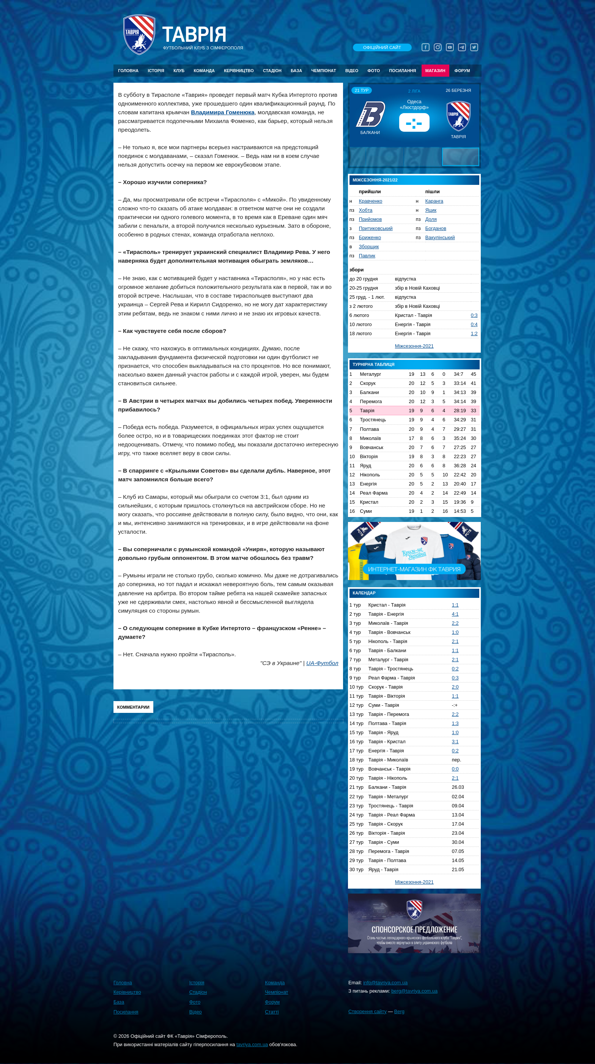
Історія (156, 70)
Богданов (435, 228)
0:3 (474, 315)
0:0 (455, 769)
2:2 (455, 623)
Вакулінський (440, 237)
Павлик (367, 256)
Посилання (402, 70)
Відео (351, 70)
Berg (399, 1011)
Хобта (366, 210)
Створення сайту (367, 1011)
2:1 (455, 641)
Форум (462, 70)
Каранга (434, 201)
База (296, 70)
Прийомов (370, 219)
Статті (272, 1012)
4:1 (455, 614)
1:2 (474, 333)
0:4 (474, 324)
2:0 (455, 687)
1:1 (455, 605)
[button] (356, 115)
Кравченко (370, 201)
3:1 (455, 741)
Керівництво (238, 70)
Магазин (435, 70)
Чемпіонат (323, 70)
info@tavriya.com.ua (385, 982)
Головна (128, 70)
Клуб (178, 70)
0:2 (455, 669)
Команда (204, 70)
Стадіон (272, 70)
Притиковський (376, 228)
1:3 (455, 723)
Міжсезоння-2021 (414, 346)
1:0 (455, 632)
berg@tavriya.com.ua (414, 991)
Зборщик (369, 246)
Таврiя (194, 34)
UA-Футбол (322, 663)
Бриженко (370, 237)
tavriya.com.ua (252, 1044)
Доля (431, 219)
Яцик (430, 210)
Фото (374, 70)
